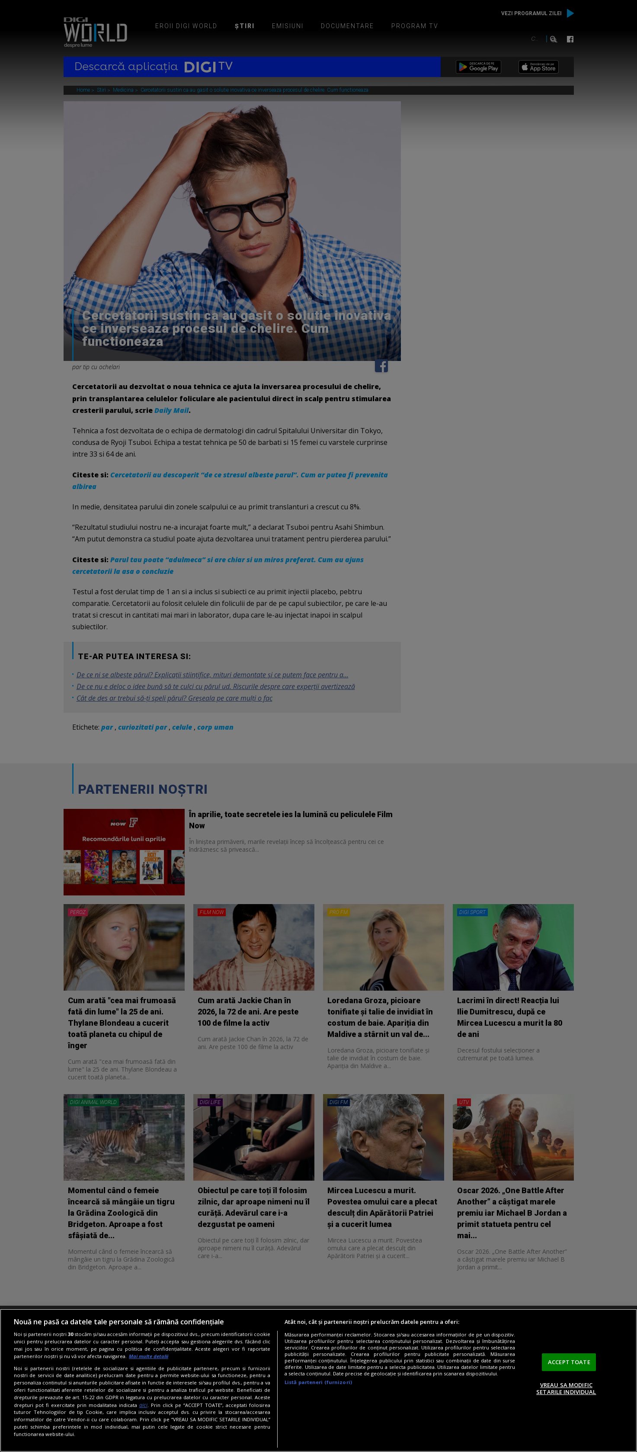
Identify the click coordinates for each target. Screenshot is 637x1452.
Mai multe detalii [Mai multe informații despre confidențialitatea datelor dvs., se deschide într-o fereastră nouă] (148, 1356)
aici (143, 1405)
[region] (318, 1380)
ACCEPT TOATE (569, 1362)
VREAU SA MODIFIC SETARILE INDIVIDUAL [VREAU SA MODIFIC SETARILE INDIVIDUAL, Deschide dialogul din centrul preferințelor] (566, 1388)
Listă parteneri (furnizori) (318, 1382)
